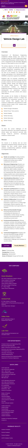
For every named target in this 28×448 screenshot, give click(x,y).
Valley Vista (5, 316)
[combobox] (12, 6)
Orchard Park (5, 299)
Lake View (4, 331)
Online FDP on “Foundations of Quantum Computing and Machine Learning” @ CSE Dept (13, 3)
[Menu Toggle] (26, 16)
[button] (14, 45)
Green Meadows (6, 276)
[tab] (6, 245)
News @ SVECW (4, 1)
